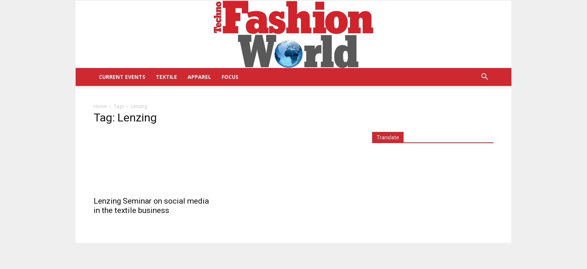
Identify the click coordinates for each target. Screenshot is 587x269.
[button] (484, 77)
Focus (230, 76)
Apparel (199, 76)
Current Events (122, 76)
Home (100, 106)
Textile (166, 76)
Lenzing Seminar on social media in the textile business (151, 206)
